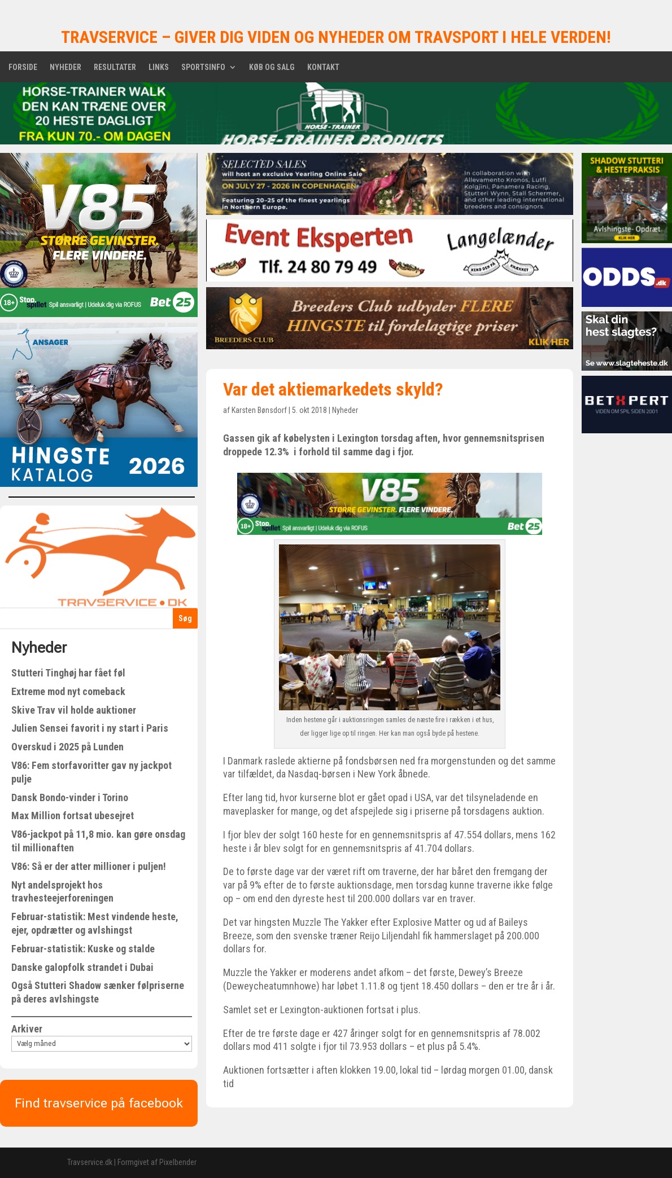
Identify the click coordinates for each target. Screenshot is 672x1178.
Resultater (115, 67)
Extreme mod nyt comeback (68, 691)
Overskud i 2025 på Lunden (67, 747)
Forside (22, 67)
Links (159, 67)
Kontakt (323, 67)
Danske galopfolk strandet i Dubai (82, 967)
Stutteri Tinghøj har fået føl (68, 673)
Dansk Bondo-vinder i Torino (69, 797)
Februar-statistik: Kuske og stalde (83, 949)
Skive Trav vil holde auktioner (73, 710)
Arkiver (26, 1029)
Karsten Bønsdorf (259, 410)
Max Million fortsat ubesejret (72, 815)
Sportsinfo (203, 67)
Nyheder (65, 67)
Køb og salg (272, 67)
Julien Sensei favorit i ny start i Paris (89, 728)
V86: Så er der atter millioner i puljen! (88, 866)
